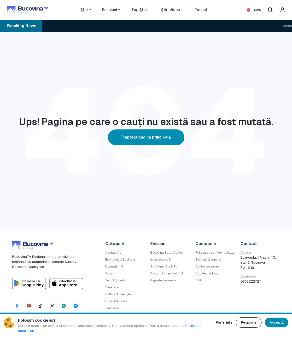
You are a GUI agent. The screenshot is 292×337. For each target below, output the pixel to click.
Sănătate (111, 287)
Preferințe (224, 322)
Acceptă (277, 322)
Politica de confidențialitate (214, 252)
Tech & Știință (115, 280)
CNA (198, 280)
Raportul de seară (163, 280)
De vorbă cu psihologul (166, 273)
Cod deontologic (207, 273)
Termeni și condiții (208, 259)
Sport (109, 273)
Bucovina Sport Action (166, 252)
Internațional (114, 266)
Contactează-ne (207, 266)
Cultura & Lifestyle (118, 294)
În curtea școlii (160, 259)
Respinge (249, 322)
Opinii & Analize (116, 301)
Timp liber (112, 308)
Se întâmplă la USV (164, 266)
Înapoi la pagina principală (146, 137)
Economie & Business (120, 259)
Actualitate (113, 252)
